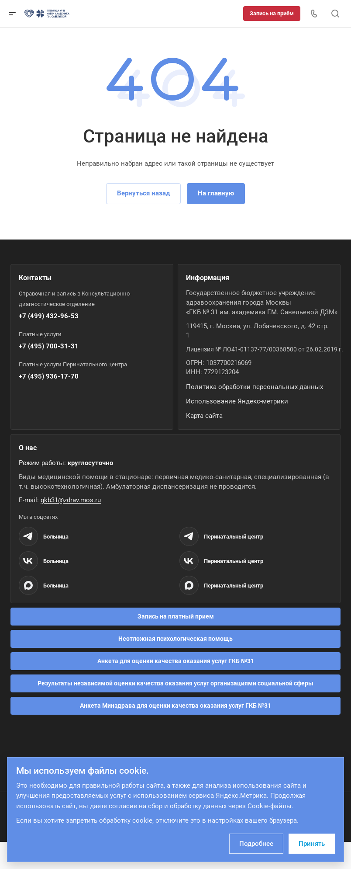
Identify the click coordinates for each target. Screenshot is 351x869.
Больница (56, 536)
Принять (312, 844)
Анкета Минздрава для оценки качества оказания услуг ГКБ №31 (175, 705)
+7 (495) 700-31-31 (49, 346)
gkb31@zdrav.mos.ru (71, 500)
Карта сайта (204, 416)
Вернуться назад (143, 193)
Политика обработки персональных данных (254, 387)
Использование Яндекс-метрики (237, 401)
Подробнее (256, 844)
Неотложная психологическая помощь (175, 638)
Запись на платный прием (176, 616)
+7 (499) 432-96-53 (49, 316)
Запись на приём (272, 13)
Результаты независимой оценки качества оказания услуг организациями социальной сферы (175, 683)
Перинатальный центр (233, 536)
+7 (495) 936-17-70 (49, 376)
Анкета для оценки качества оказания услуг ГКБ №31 (175, 660)
